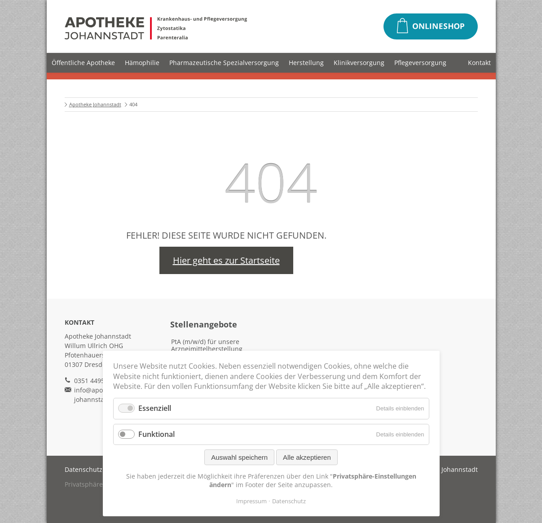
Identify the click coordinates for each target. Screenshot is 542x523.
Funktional (156, 434)
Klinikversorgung (359, 62)
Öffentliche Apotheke (83, 62)
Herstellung (306, 62)
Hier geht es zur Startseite (226, 260)
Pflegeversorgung (420, 62)
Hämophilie (142, 62)
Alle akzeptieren (307, 457)
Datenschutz (83, 469)
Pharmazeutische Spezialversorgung (224, 62)
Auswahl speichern (239, 457)
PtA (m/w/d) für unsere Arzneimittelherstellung (206, 345)
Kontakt (479, 62)
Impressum (251, 501)
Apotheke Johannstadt (95, 104)
